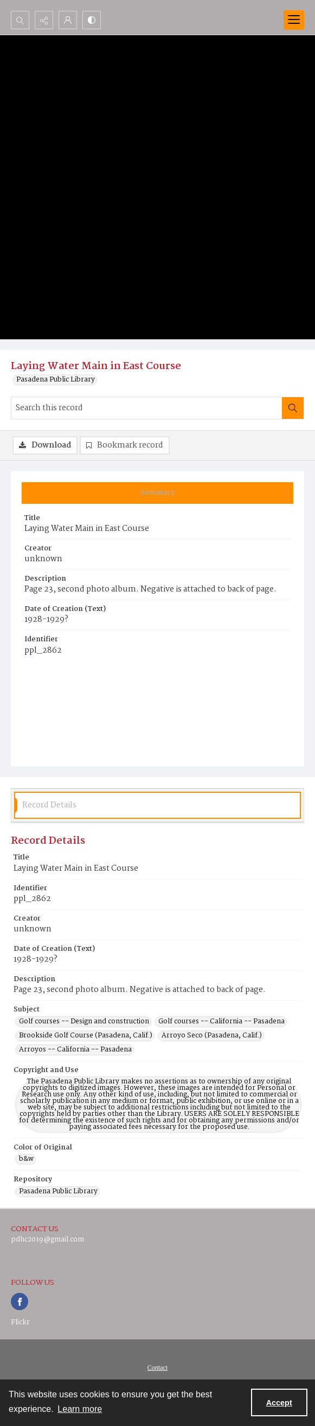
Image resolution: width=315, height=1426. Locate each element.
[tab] (157, 493)
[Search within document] (293, 408)
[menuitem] (157, 1367)
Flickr (20, 1322)
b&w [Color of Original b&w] (26, 1159)
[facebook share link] (19, 1301)
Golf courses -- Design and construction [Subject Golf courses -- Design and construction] (84, 1021)
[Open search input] (20, 20)
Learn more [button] (79, 1409)
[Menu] (294, 20)
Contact (157, 1367)
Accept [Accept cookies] (279, 1402)
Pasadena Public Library (55, 379)
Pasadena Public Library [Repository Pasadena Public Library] (58, 1191)
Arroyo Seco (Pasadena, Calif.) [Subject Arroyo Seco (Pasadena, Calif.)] (212, 1035)
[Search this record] (146, 408)
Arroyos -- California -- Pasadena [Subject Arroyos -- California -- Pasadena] (75, 1049)
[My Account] (67, 20)
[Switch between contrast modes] (91, 20)
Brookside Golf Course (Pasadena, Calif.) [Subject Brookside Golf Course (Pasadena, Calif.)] (85, 1035)
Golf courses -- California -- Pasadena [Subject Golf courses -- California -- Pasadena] (221, 1021)
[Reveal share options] (44, 20)
